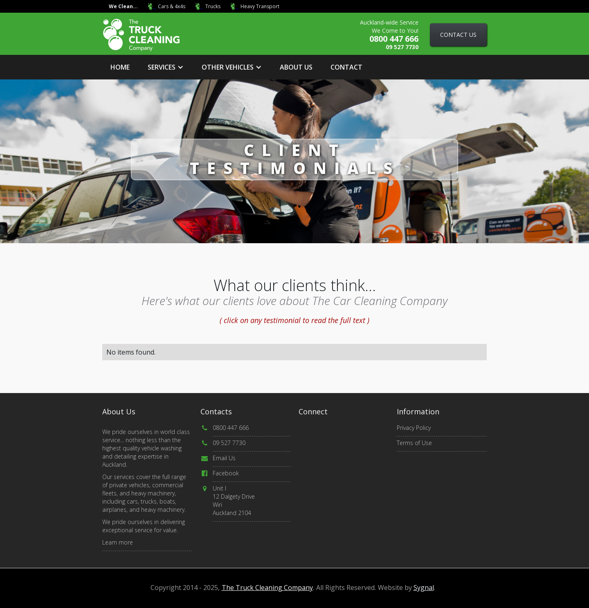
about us (296, 67)
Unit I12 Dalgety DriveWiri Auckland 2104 (234, 500)
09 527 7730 (229, 443)
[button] (165, 67)
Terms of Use (414, 443)
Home (120, 67)
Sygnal (424, 587)
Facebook (226, 473)
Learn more (117, 542)
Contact (346, 67)
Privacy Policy (414, 428)
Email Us (224, 458)
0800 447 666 (231, 428)
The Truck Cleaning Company (267, 587)
